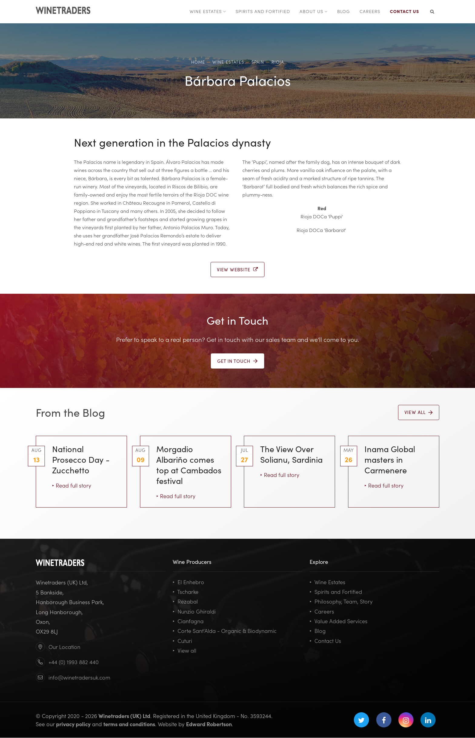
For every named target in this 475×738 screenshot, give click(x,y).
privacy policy (73, 724)
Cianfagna (188, 621)
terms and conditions (129, 724)
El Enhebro (188, 582)
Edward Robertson (209, 724)
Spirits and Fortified (336, 592)
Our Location (64, 647)
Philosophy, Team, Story (341, 601)
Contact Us (325, 640)
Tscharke (185, 592)
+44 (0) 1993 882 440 (73, 662)
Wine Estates (327, 582)
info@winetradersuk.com (79, 677)
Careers (322, 611)
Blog (318, 631)
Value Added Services (338, 621)
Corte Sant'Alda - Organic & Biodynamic (225, 631)
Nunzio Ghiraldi (194, 611)
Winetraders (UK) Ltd (124, 716)
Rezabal (185, 601)
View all (184, 650)
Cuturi (182, 640)
